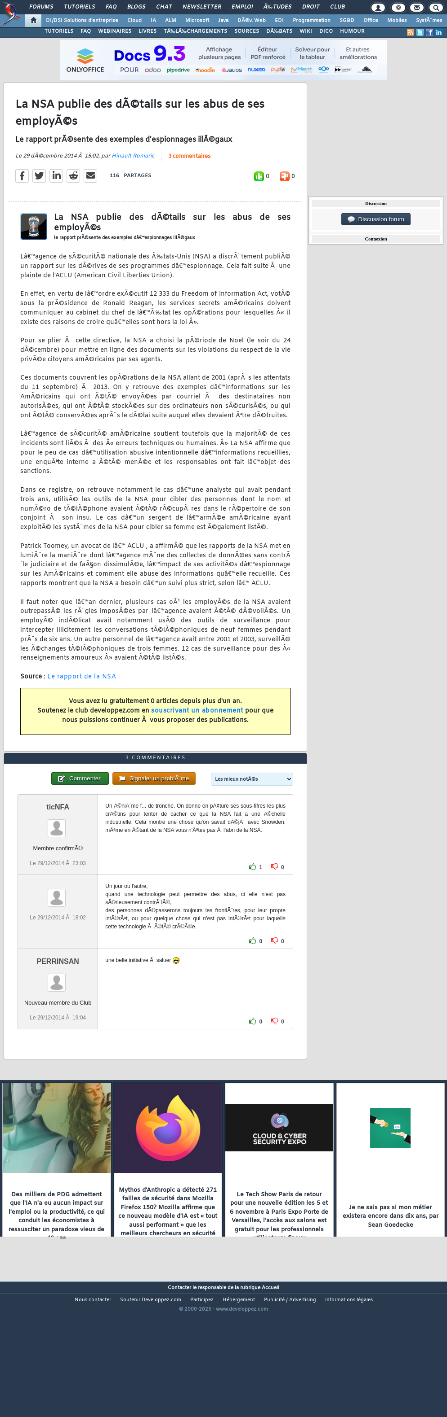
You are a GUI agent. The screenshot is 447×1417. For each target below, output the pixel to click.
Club (337, 7)
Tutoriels (79, 7)
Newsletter (202, 7)
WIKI (305, 31)
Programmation (312, 20)
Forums (41, 7)
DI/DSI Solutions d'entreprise (82, 20)
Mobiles (397, 20)
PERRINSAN (58, 1016)
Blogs (136, 7)
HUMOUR (352, 31)
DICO (326, 31)
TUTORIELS (59, 31)
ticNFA (57, 862)
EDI (279, 20)
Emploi (242, 7)
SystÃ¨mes (429, 20)
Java (223, 20)
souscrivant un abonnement (197, 729)
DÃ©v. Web (251, 20)
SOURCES (246, 31)
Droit (310, 7)
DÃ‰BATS (279, 31)
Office (370, 20)
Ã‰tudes (277, 7)
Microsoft (197, 20)
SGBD (347, 20)
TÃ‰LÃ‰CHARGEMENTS (195, 31)
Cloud (134, 20)
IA (153, 20)
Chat (164, 7)
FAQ (111, 7)
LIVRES (147, 31)
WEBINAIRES (114, 31)
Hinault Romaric (133, 174)
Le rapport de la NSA (81, 695)
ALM (170, 20)
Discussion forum (376, 219)
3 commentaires (189, 175)
